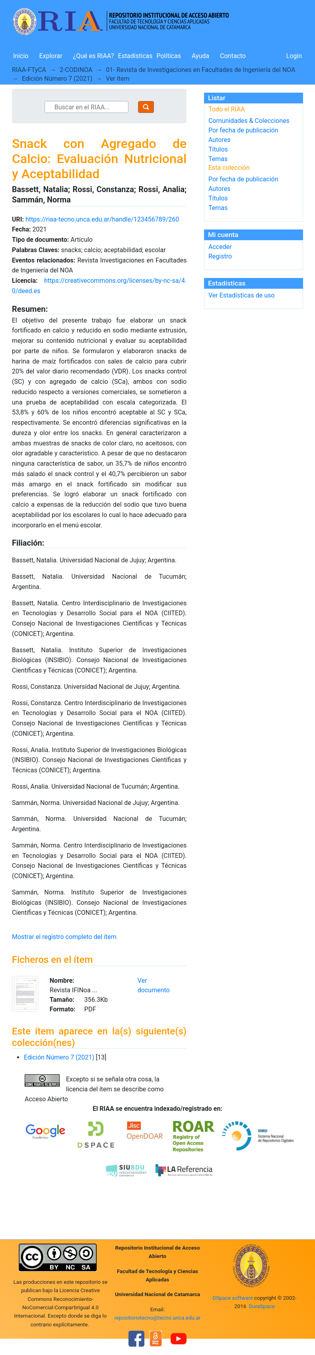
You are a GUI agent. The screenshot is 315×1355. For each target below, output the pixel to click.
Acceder (220, 247)
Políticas (169, 56)
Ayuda (200, 56)
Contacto (233, 56)
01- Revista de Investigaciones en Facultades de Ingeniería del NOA (200, 70)
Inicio (20, 56)
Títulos (218, 149)
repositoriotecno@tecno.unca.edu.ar (158, 1318)
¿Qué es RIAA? (93, 56)
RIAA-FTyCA (29, 70)
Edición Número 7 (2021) (57, 78)
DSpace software (232, 1298)
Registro (220, 256)
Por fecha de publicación (243, 130)
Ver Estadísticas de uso (241, 295)
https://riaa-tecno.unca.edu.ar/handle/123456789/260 (102, 219)
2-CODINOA (76, 70)
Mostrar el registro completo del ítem (64, 937)
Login (294, 56)
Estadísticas (135, 56)
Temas (218, 159)
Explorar (50, 56)
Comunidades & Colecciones (249, 120)
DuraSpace (262, 1306)
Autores (219, 140)
